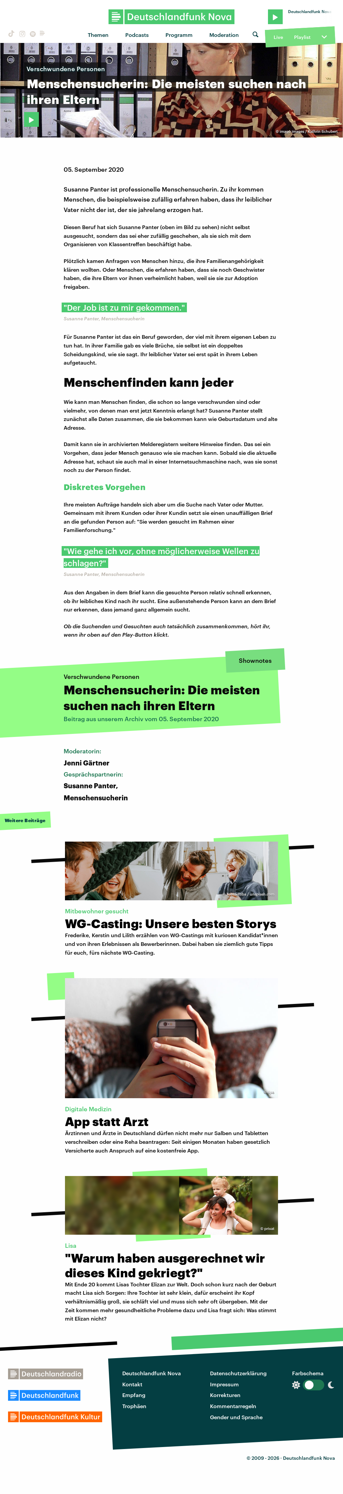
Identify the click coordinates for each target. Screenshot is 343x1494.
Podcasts (137, 35)
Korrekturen (225, 1395)
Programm (179, 35)
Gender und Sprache (236, 1417)
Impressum (224, 1384)
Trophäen (134, 1406)
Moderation (224, 35)
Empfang (133, 1395)
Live (278, 37)
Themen (98, 35)
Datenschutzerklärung (238, 1373)
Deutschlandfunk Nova (151, 1373)
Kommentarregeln (233, 1406)
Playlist (302, 37)
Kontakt (132, 1384)
